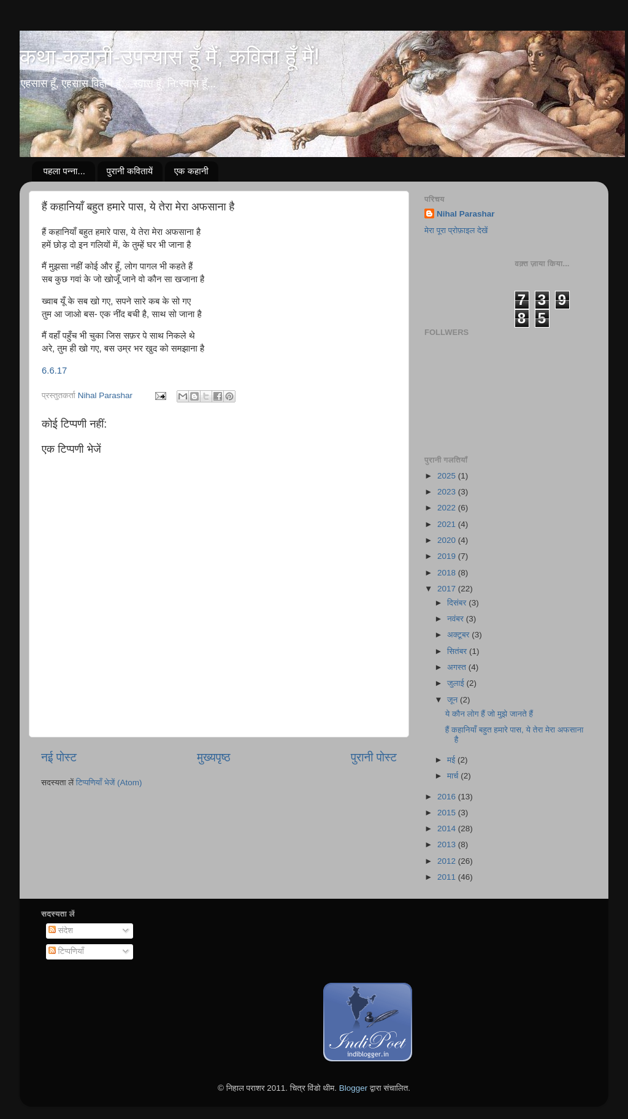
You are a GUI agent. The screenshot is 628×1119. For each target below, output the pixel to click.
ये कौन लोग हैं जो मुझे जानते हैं (489, 713)
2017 (447, 588)
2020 (447, 540)
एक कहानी (191, 171)
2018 (447, 572)
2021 (447, 524)
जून (453, 699)
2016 (447, 796)
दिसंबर (458, 602)
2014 (447, 828)
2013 (447, 844)
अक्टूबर (459, 634)
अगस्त (458, 667)
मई (452, 759)
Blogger (353, 1088)
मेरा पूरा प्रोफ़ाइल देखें (456, 230)
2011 (447, 877)
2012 (447, 861)
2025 (447, 475)
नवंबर (456, 618)
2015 (447, 812)
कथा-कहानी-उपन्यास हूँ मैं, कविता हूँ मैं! (170, 56)
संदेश (60, 930)
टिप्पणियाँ (66, 951)
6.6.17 (54, 370)
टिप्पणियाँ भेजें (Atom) (109, 782)
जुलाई (456, 683)
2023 (447, 491)
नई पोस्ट (59, 757)
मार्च (454, 775)
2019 (447, 556)
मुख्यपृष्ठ (213, 757)
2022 (447, 507)
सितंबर (458, 651)
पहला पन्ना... (64, 171)
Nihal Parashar (466, 213)
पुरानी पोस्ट (374, 757)
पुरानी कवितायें (130, 171)
